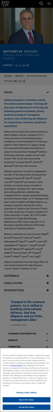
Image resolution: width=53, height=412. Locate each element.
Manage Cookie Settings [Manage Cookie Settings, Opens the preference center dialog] (26, 395)
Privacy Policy (17, 368)
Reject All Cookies (26, 402)
